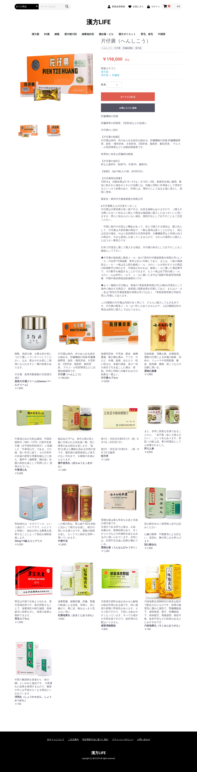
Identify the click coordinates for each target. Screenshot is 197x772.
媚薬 (56, 34)
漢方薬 (35, 34)
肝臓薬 (115, 75)
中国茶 (161, 34)
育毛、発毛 (147, 34)
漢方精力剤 (70, 34)
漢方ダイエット (127, 34)
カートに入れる (127, 97)
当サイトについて (55, 739)
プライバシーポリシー (122, 739)
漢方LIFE (98, 22)
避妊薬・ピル (106, 34)
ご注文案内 (73, 739)
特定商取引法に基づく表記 (95, 739)
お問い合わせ (143, 739)
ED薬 (46, 34)
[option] (56, 77)
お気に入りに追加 (128, 108)
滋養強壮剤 (88, 34)
